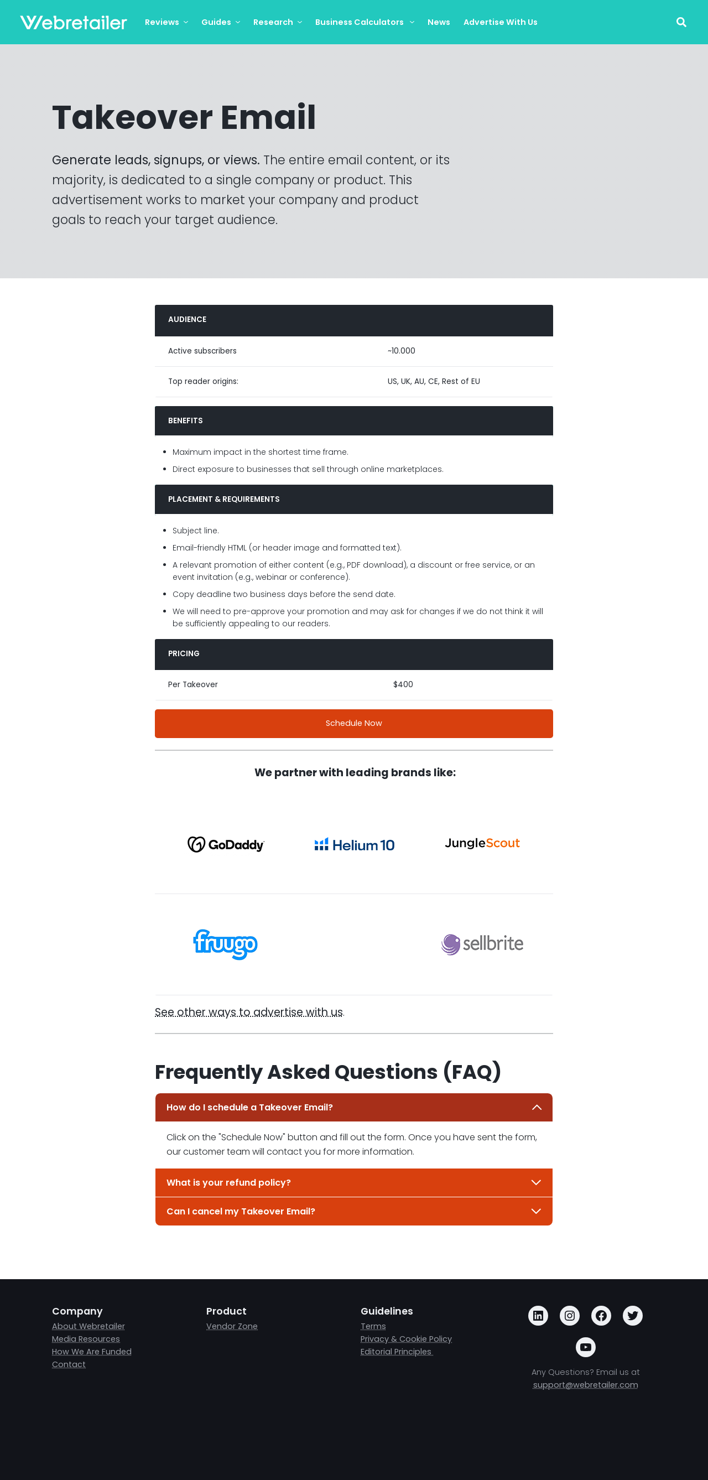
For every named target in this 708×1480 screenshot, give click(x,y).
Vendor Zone (232, 1326)
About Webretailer (88, 1326)
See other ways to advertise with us (249, 1012)
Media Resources (86, 1338)
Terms (373, 1326)
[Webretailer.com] (73, 22)
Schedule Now (354, 723)
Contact (69, 1364)
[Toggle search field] (681, 22)
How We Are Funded (92, 1351)
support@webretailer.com (585, 1384)
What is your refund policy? (354, 1182)
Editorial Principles (397, 1351)
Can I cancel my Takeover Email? (354, 1211)
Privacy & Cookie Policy (406, 1338)
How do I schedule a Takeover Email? (354, 1107)
